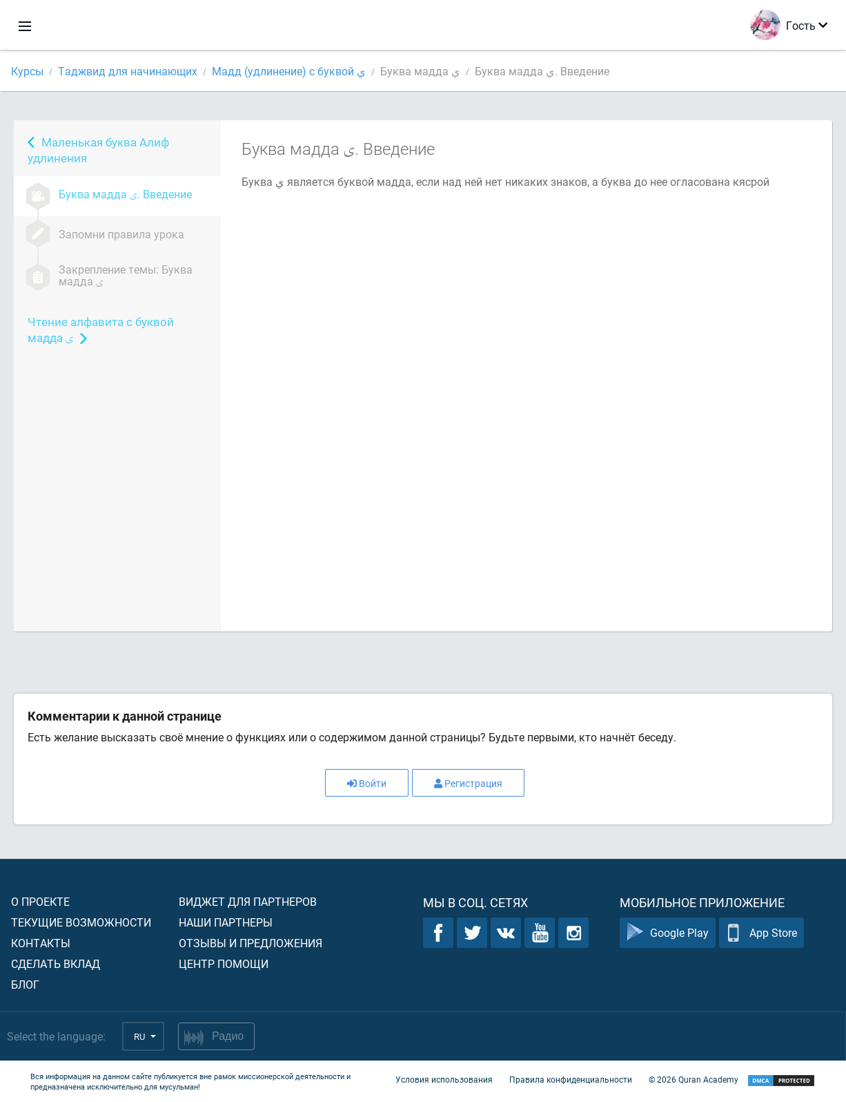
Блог (25, 984)
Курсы (27, 71)
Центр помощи (223, 963)
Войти (366, 783)
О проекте (40, 901)
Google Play (668, 932)
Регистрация (468, 783)
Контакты (40, 942)
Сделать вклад (55, 963)
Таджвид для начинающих (127, 71)
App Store (761, 932)
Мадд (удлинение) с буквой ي (289, 71)
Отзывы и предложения (250, 942)
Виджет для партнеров (248, 901)
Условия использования (444, 1079)
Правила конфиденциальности (570, 1079)
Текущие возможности (81, 922)
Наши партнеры (226, 922)
